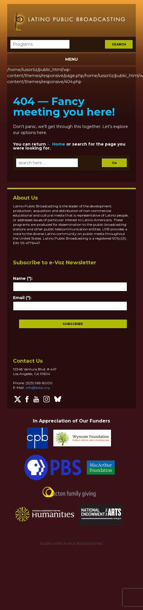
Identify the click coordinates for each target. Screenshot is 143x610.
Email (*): (22, 297)
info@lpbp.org (37, 387)
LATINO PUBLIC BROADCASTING (76, 544)
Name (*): (23, 278)
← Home (56, 144)
